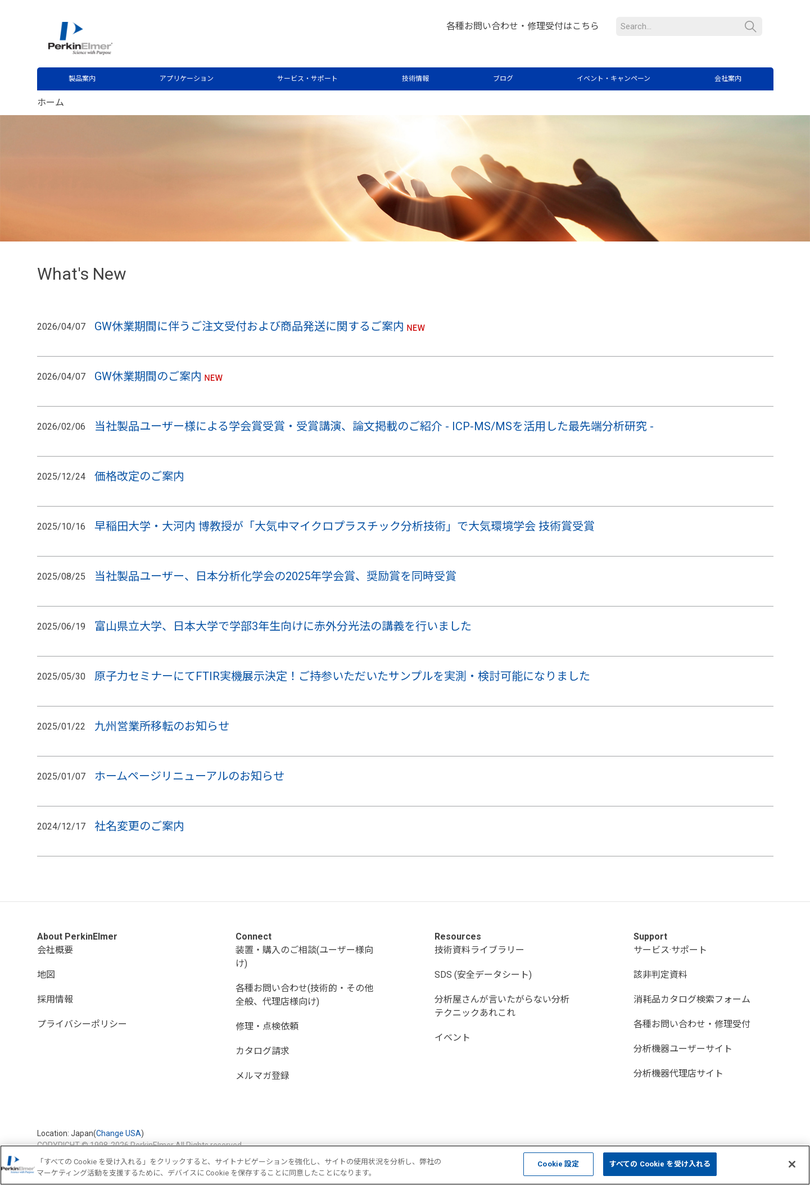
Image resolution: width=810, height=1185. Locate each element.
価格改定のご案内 (139, 476)
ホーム (50, 102)
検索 (751, 27)
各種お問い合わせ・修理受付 (691, 1024)
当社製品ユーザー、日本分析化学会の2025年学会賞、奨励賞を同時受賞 (276, 576)
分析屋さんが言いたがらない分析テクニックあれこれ (502, 1006)
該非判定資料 (660, 974)
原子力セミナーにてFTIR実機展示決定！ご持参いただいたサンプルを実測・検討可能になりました (342, 676)
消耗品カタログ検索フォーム (691, 999)
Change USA (118, 1133)
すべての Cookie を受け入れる (660, 1164)
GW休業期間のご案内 (148, 376)
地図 (46, 974)
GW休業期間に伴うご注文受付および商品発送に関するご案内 (249, 326)
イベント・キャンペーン (613, 79)
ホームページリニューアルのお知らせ (189, 776)
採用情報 (55, 999)
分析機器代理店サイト (678, 1073)
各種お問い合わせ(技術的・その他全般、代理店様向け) (304, 995)
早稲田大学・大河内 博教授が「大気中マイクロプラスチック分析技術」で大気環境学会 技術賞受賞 (344, 526)
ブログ (503, 79)
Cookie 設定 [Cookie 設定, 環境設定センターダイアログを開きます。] (558, 1164)
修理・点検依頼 (267, 1026)
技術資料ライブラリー (479, 950)
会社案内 (727, 79)
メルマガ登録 (262, 1075)
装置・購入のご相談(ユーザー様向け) (304, 957)
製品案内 (82, 79)
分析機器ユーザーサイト (682, 1048)
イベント (452, 1037)
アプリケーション (187, 79)
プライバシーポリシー (82, 1024)
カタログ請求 (262, 1051)
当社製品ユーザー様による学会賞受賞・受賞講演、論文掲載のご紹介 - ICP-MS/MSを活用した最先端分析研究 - (375, 426)
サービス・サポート (307, 79)
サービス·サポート (670, 950)
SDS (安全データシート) (483, 974)
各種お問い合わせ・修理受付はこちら (522, 26)
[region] (405, 1165)
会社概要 (55, 950)
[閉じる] (792, 1164)
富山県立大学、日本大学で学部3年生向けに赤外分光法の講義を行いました (284, 626)
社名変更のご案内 (139, 826)
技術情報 (415, 79)
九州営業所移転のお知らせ (161, 726)
